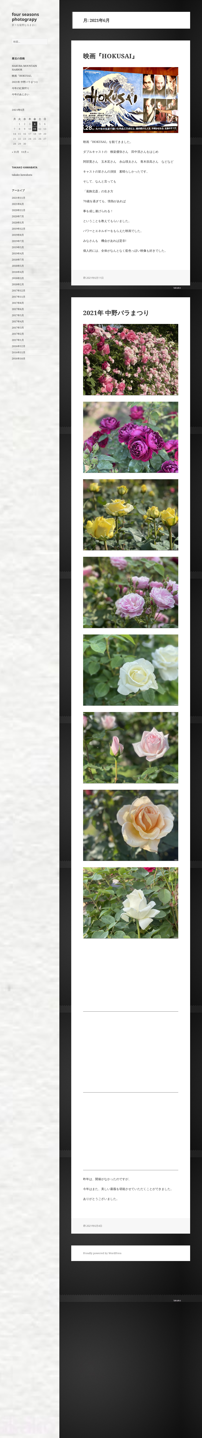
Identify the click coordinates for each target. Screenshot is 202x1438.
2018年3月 (18, 278)
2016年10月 (18, 358)
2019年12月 (18, 228)
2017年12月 (18, 290)
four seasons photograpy (25, 16)
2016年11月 (18, 352)
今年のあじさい (20, 94)
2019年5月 (18, 247)
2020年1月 (18, 222)
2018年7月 (18, 259)
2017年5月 (18, 315)
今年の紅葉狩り (20, 88)
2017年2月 (18, 333)
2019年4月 (18, 253)
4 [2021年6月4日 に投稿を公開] (34, 124)
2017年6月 (18, 309)
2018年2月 (18, 284)
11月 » (25, 151)
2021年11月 (18, 197)
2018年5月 (18, 265)
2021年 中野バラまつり (25, 82)
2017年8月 (18, 303)
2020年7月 (18, 216)
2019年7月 (18, 241)
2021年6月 (18, 204)
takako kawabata (22, 174)
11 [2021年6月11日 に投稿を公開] (34, 129)
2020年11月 (18, 210)
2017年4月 (18, 321)
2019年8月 (18, 235)
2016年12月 (18, 346)
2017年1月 (18, 340)
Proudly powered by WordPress (102, 1253)
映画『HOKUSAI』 (22, 75)
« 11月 (15, 151)
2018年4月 (18, 272)
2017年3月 (18, 327)
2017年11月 (18, 296)
